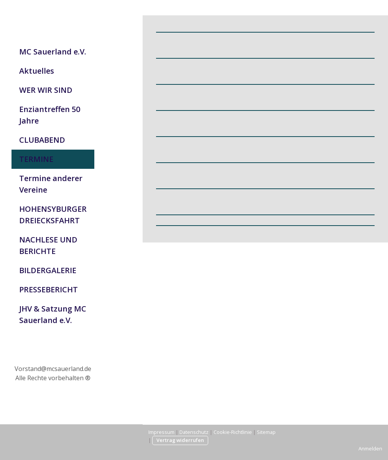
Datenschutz (194, 432)
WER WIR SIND (45, 90)
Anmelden (370, 448)
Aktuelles (36, 71)
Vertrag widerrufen (180, 440)
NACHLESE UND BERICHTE (48, 245)
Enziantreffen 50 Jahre (49, 115)
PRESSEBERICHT (48, 289)
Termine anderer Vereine (50, 184)
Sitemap (266, 432)
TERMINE (36, 159)
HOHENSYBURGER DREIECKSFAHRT (53, 215)
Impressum (161, 432)
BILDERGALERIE (47, 270)
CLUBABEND (42, 140)
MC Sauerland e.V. (52, 51)
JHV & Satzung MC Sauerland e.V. (52, 314)
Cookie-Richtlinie (233, 432)
